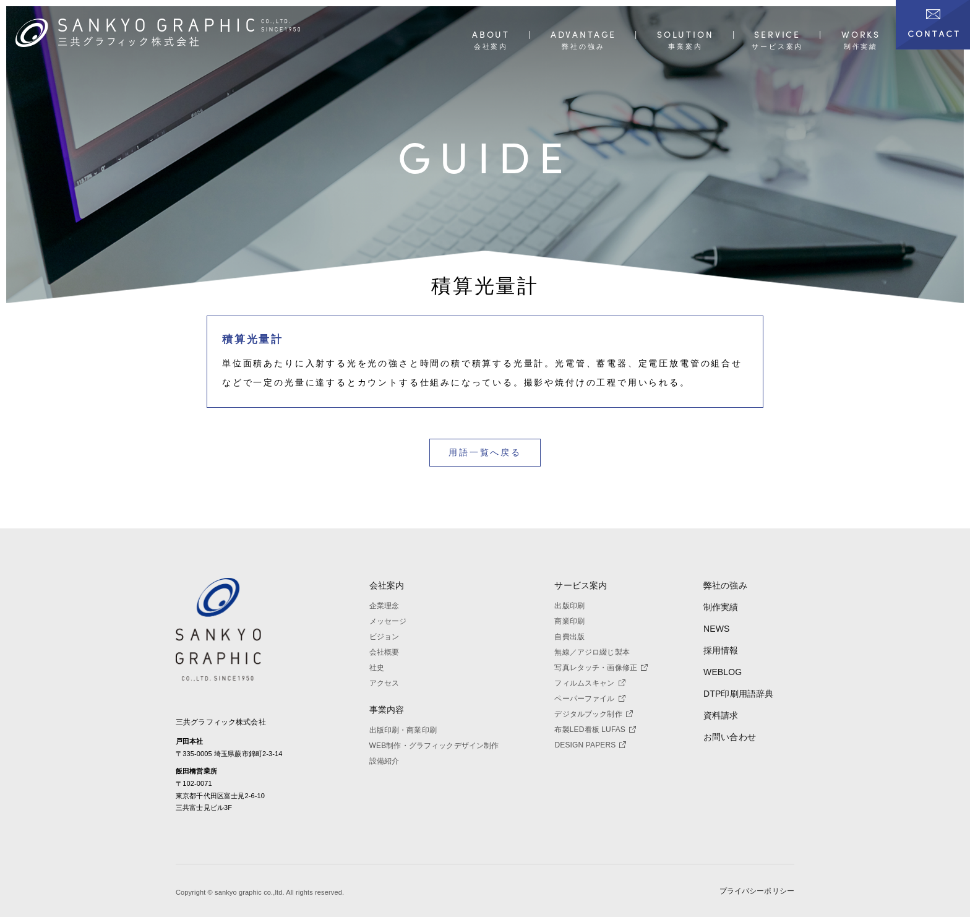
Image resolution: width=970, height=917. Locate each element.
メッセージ (388, 621)
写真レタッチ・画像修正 (601, 667)
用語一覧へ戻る (485, 452)
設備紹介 (384, 761)
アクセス (384, 683)
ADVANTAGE (583, 35)
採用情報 (721, 650)
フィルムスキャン (589, 683)
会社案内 (387, 585)
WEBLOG (722, 672)
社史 (376, 667)
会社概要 (384, 652)
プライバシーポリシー (756, 891)
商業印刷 (569, 621)
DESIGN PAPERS (590, 745)
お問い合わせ (729, 737)
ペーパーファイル (589, 698)
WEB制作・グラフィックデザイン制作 (434, 745)
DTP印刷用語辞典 (738, 694)
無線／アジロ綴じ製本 (591, 652)
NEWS (716, 629)
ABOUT (491, 35)
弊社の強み (725, 585)
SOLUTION (685, 35)
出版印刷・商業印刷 (403, 730)
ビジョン (384, 636)
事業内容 (387, 710)
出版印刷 (569, 605)
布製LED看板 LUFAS (595, 729)
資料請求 (721, 715)
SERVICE (777, 35)
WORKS (860, 35)
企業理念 (384, 605)
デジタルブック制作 (593, 714)
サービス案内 (580, 585)
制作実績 (721, 607)
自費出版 (569, 636)
